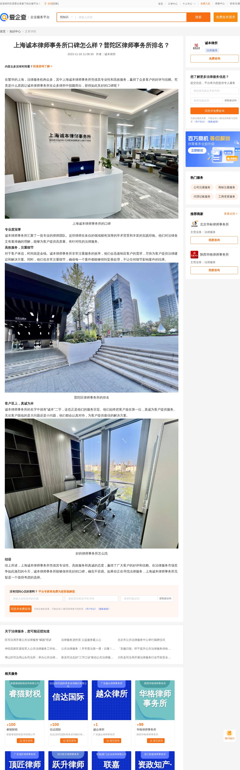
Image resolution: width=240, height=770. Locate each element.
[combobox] (133, 17)
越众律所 (98, 729)
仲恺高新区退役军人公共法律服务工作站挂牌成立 (32, 648)
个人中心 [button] (189, 3)
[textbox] (143, 17)
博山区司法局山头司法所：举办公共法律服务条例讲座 (32, 657)
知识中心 (15, 31)
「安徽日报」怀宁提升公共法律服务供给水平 (145, 648)
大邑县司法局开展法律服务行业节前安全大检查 (145, 657)
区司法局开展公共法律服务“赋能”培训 (28, 639)
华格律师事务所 (146, 729)
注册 (237, 3)
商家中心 (220, 3)
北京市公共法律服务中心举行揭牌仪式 (141, 639)
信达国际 (55, 729)
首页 (160, 4)
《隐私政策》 (103, 609)
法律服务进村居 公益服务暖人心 (81, 639)
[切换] (55, 3)
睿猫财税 (12, 729)
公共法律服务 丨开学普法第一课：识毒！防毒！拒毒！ (88, 648)
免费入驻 (205, 3)
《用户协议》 (90, 609)
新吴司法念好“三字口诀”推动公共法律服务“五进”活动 (88, 657)
